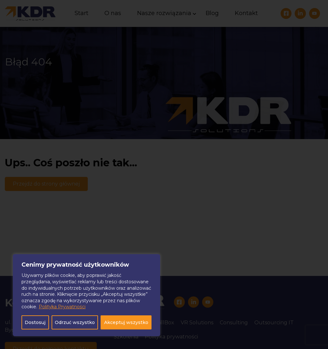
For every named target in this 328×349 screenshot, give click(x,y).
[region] (86, 295)
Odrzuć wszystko (75, 322)
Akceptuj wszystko (126, 322)
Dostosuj (35, 322)
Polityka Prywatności (62, 307)
